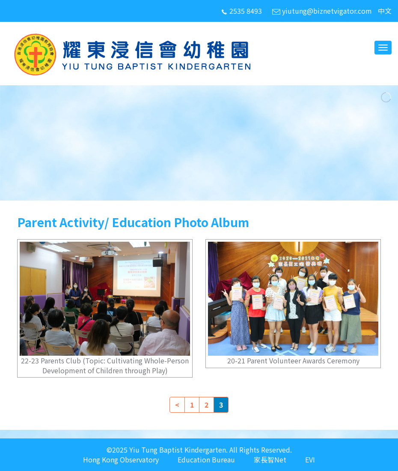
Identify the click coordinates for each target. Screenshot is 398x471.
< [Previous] (177, 404)
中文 (385, 11)
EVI (310, 460)
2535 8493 (241, 11)
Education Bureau (206, 460)
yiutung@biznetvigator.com (322, 11)
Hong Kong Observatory (121, 460)
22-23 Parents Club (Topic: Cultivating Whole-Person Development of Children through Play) (105, 365)
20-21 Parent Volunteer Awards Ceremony (293, 360)
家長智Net (270, 460)
